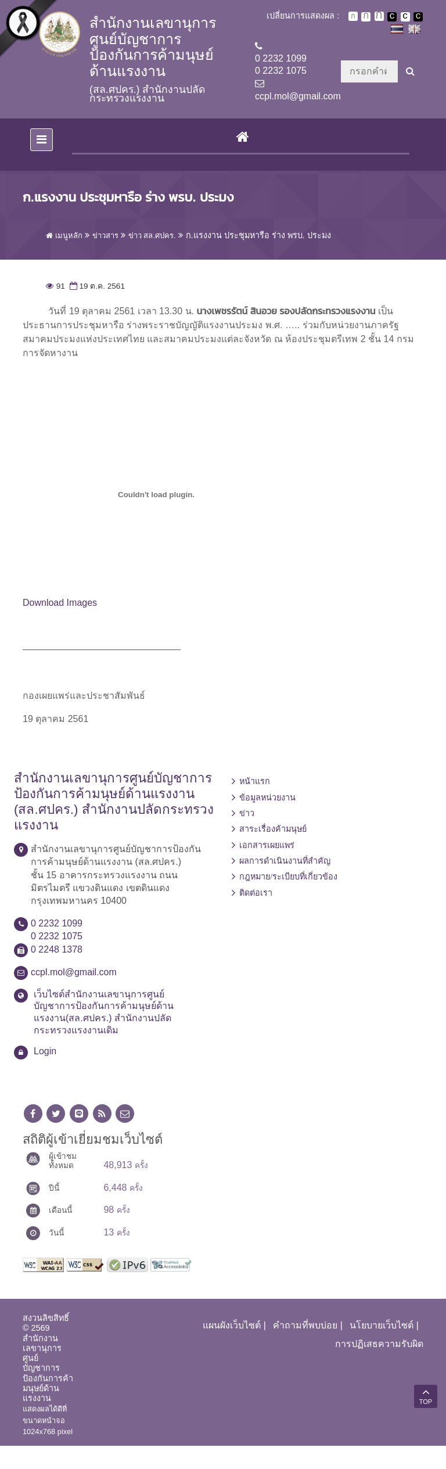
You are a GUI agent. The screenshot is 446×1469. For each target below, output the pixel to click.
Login (45, 1074)
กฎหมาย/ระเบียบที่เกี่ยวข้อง (288, 900)
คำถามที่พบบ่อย (305, 1348)
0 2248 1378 (56, 973)
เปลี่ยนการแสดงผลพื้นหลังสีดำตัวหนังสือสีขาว (392, 16)
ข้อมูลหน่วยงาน (267, 820)
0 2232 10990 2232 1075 (281, 64)
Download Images (60, 626)
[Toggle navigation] (41, 163)
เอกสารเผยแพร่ (266, 868)
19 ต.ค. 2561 (96, 309)
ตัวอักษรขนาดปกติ (353, 16)
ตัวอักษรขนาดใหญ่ (379, 16)
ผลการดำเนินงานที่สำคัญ (284, 884)
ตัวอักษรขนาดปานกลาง (366, 16)
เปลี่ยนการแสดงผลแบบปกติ (405, 16)
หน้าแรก (254, 805)
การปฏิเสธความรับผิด (379, 1368)
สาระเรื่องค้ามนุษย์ (273, 852)
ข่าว (246, 836)
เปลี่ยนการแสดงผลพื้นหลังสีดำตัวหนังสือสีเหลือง (418, 16)
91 (55, 309)
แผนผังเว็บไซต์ (232, 1348)
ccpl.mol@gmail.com (298, 96)
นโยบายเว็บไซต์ (381, 1348)
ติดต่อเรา (255, 916)
